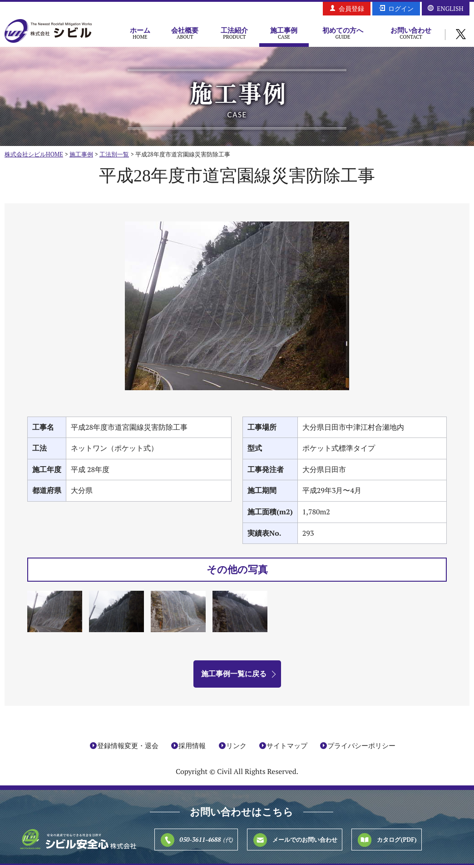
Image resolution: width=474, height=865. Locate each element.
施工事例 (284, 32)
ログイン (401, 8)
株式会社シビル (48, 31)
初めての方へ (342, 32)
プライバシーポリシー (361, 745)
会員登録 (351, 8)
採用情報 (192, 745)
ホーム (140, 32)
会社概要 (185, 32)
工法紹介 (234, 32)
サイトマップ (287, 745)
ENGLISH (450, 8)
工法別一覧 (114, 154)
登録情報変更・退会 (127, 745)
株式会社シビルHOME (34, 154)
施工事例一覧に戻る (234, 674)
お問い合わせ (410, 32)
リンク (236, 745)
